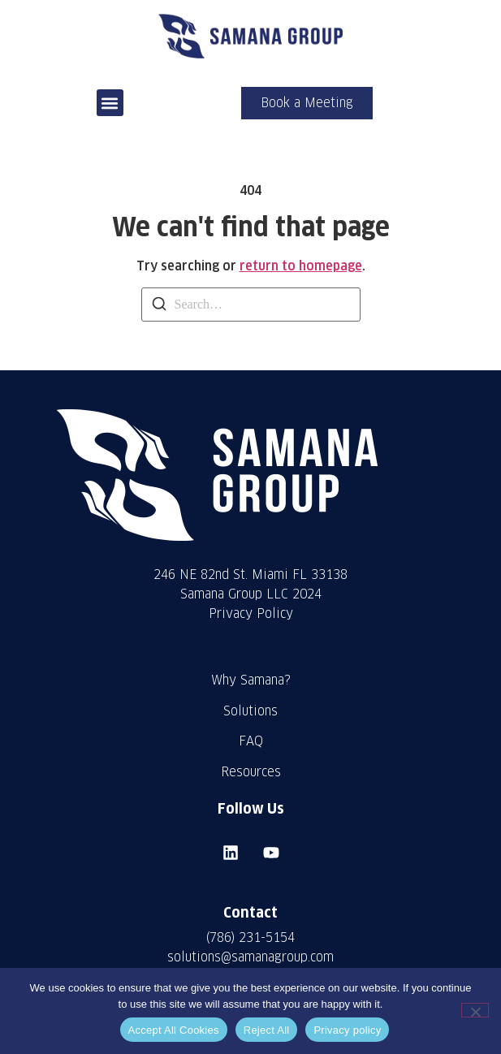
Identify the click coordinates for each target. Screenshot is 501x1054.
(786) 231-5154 (250, 937)
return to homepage (301, 265)
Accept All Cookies (173, 1030)
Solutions (250, 710)
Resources (251, 771)
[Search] (159, 306)
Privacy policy (347, 1030)
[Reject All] (475, 1010)
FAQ (251, 740)
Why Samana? (251, 680)
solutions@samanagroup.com (250, 956)
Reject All (267, 1030)
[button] (110, 102)
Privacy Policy (251, 613)
